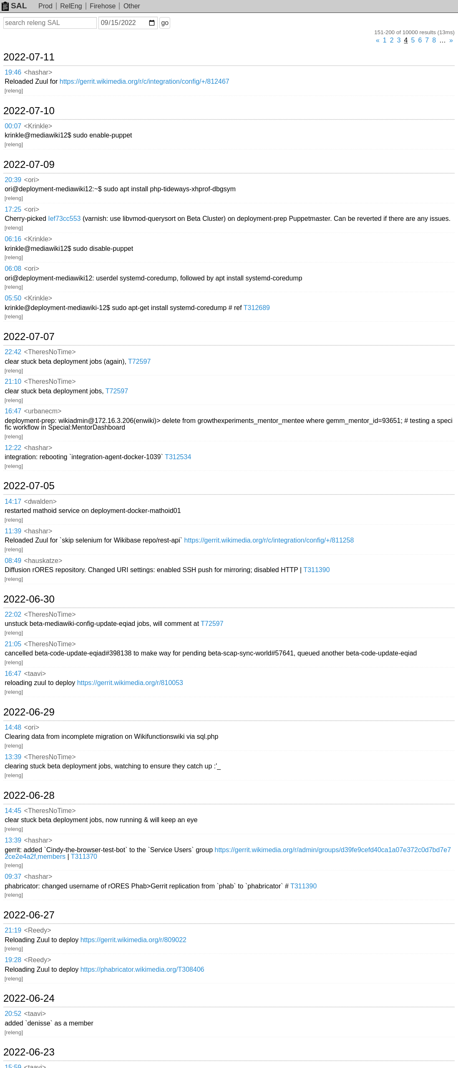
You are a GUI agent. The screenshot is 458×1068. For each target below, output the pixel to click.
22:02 (13, 614)
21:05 (13, 644)
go (165, 22)
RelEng (71, 6)
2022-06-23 (29, 1052)
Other (131, 6)
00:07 (13, 126)
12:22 (13, 447)
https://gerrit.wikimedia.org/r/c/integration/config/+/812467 (144, 81)
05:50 (13, 298)
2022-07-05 (29, 486)
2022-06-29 (29, 712)
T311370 (84, 856)
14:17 (13, 501)
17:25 (13, 209)
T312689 (257, 307)
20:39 (13, 179)
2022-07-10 (29, 111)
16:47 (13, 411)
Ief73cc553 (64, 218)
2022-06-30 (29, 599)
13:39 (13, 756)
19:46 (13, 72)
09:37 (13, 876)
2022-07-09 (29, 164)
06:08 (13, 268)
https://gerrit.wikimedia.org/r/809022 (133, 939)
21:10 (13, 381)
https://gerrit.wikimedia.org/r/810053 (130, 682)
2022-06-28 (29, 795)
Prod (45, 6)
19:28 (13, 959)
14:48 (13, 727)
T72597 (139, 361)
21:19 (13, 930)
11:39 (13, 531)
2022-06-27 (29, 915)
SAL (14, 5)
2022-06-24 (29, 998)
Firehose (103, 6)
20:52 (13, 1013)
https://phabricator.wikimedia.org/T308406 (142, 969)
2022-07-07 (29, 336)
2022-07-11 (29, 57)
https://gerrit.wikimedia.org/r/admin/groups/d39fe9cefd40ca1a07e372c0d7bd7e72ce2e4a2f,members (228, 853)
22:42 (13, 351)
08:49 (13, 560)
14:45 (13, 810)
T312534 (178, 456)
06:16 (13, 239)
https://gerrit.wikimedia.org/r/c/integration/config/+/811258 (269, 540)
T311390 (316, 569)
